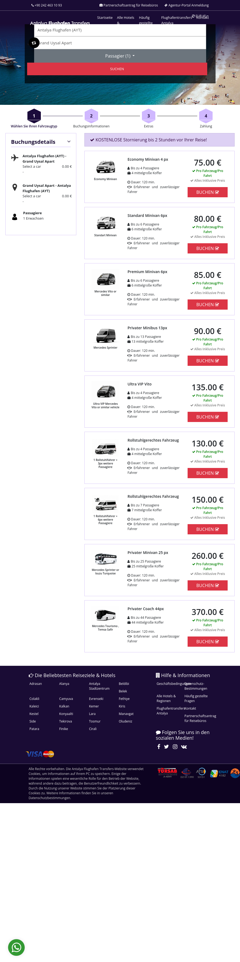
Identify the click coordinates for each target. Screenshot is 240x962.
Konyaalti (66, 713)
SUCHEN (117, 68)
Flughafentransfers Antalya (170, 711)
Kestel (34, 713)
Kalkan (64, 706)
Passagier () (118, 56)
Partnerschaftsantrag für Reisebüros (197, 718)
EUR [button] (199, 16)
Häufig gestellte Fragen (196, 698)
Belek (123, 691)
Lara (92, 713)
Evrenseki (96, 698)
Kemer (94, 706)
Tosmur (95, 721)
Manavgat (126, 713)
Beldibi (124, 683)
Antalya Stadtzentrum (99, 686)
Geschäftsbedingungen (170, 683)
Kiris (122, 706)
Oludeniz (125, 721)
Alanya (64, 683)
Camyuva (66, 698)
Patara (34, 729)
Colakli (35, 698)
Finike (63, 729)
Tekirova (65, 721)
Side (33, 721)
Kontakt (190, 708)
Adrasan (36, 683)
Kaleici (34, 706)
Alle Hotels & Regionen (166, 698)
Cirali (92, 729)
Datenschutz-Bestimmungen (195, 686)
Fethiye (124, 698)
